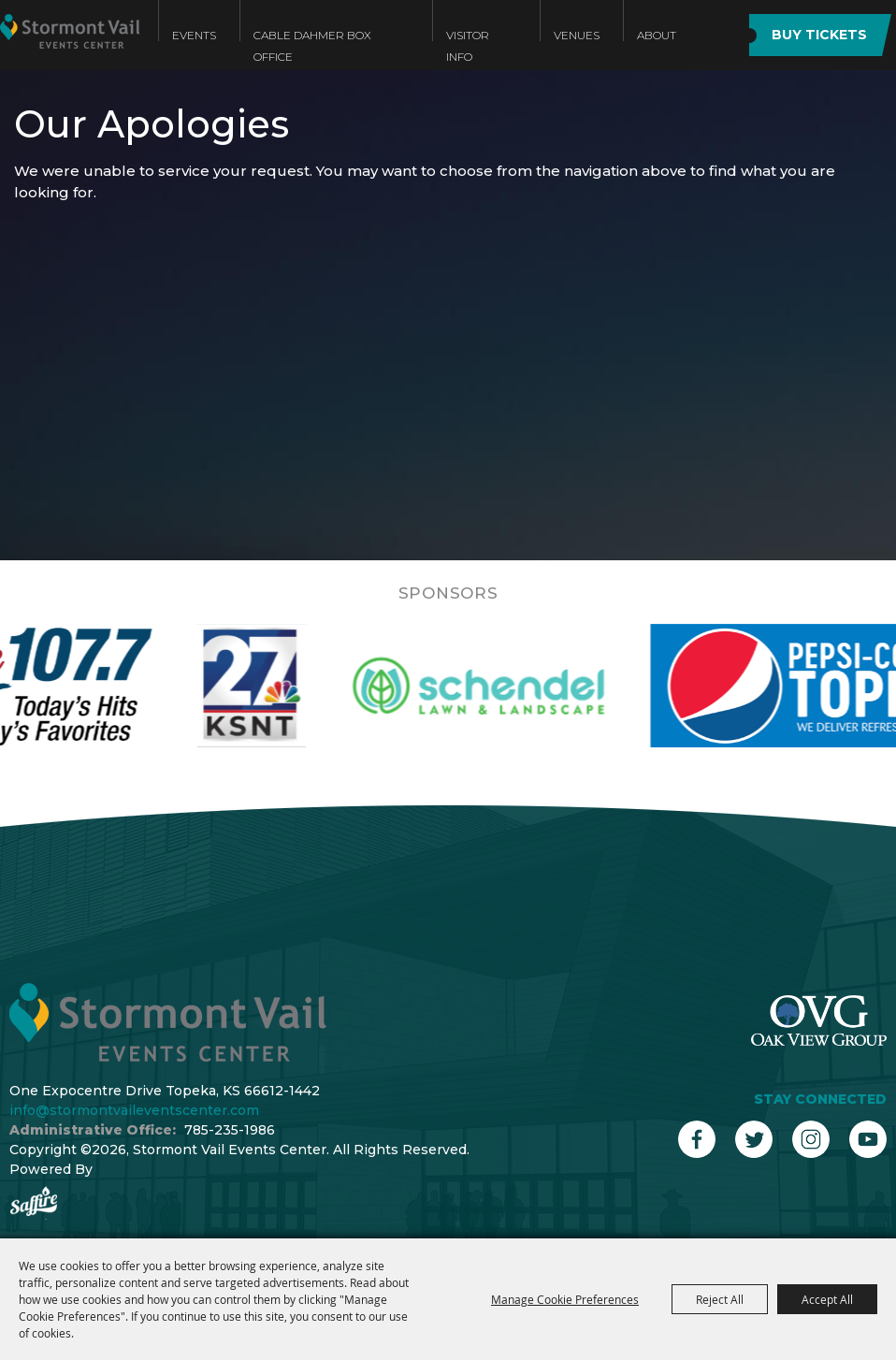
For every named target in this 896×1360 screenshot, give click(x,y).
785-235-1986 (229, 1129)
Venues (577, 35)
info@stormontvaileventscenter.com (134, 1110)
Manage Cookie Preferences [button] (565, 1299)
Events (194, 35)
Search (711, 35)
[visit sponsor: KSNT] (278, 685)
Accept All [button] (827, 1299)
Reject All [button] (720, 1299)
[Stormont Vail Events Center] (69, 49)
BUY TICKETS (819, 34)
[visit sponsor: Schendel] (505, 685)
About (656, 35)
